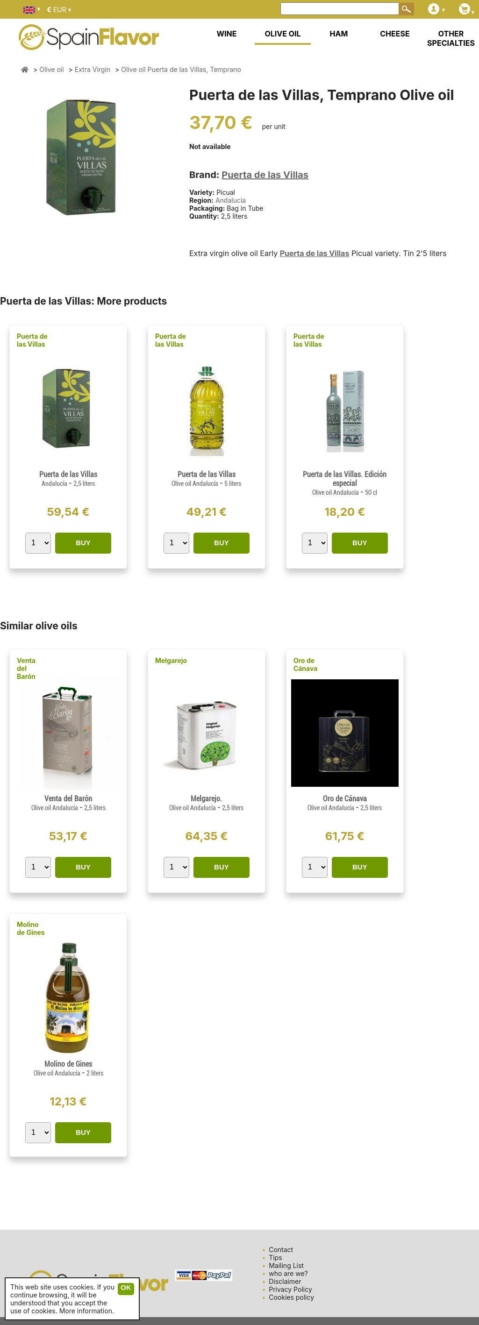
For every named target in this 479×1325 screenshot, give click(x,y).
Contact (281, 1250)
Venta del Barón (26, 668)
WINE (226, 33)
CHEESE (394, 33)
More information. (86, 1311)
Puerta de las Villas (265, 174)
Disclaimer (285, 1281)
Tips (275, 1257)
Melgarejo (171, 660)
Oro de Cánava (305, 664)
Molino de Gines (31, 928)
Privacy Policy (290, 1289)
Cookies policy (291, 1297)
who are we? (288, 1273)
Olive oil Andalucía (196, 483)
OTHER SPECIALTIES (451, 38)
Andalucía (230, 200)
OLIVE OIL (282, 33)
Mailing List (286, 1265)
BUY (83, 543)
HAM (339, 33)
